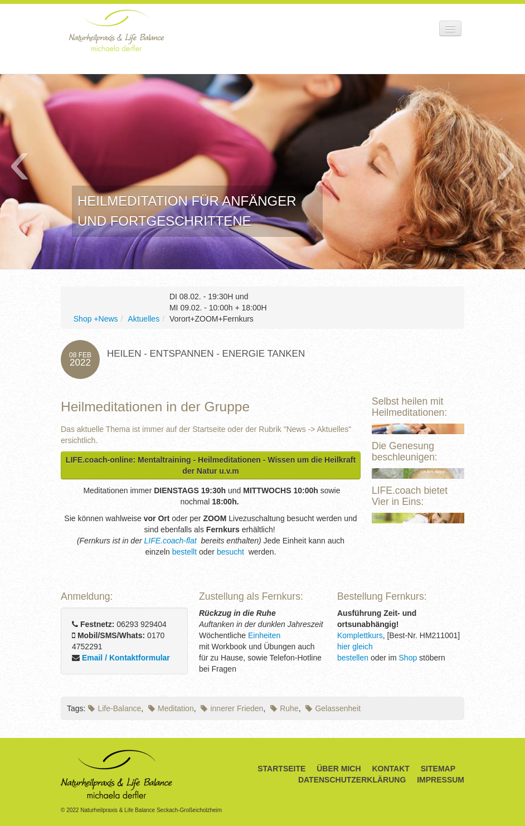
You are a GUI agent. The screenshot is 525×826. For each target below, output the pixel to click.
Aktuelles (143, 318)
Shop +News (96, 318)
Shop (408, 657)
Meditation (171, 708)
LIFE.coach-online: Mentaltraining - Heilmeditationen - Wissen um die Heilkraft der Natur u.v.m (211, 465)
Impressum (440, 779)
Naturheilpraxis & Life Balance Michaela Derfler (116, 30)
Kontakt (390, 768)
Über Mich (339, 768)
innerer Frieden (232, 708)
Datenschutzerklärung (352, 779)
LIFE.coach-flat (171, 540)
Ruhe (284, 708)
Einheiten (264, 635)
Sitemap (438, 768)
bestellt (184, 551)
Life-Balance (114, 708)
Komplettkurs (360, 635)
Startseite (281, 768)
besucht (231, 551)
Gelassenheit (333, 708)
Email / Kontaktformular (126, 657)
